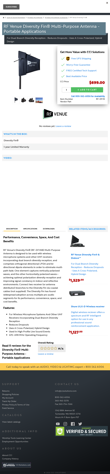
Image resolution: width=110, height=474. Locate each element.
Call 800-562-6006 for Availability (88, 96)
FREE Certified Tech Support (81, 70)
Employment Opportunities (15, 441)
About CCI (7, 455)
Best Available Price (76, 76)
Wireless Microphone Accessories (56, 17)
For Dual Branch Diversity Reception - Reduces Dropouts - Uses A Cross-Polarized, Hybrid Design (87, 269)
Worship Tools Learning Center (16, 437)
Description (12, 228)
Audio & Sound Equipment (16, 17)
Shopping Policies (10, 394)
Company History (10, 458)
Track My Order (9, 401)
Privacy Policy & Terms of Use (15, 404)
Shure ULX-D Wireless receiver (87, 306)
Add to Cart (87, 89)
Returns (5, 390)
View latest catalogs (11, 421)
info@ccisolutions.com (65, 390)
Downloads (49, 228)
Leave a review (63, 126)
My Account (7, 397)
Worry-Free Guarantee (78, 64)
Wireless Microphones (34, 17)
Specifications (30, 228)
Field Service (8, 407)
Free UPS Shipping (78, 58)
